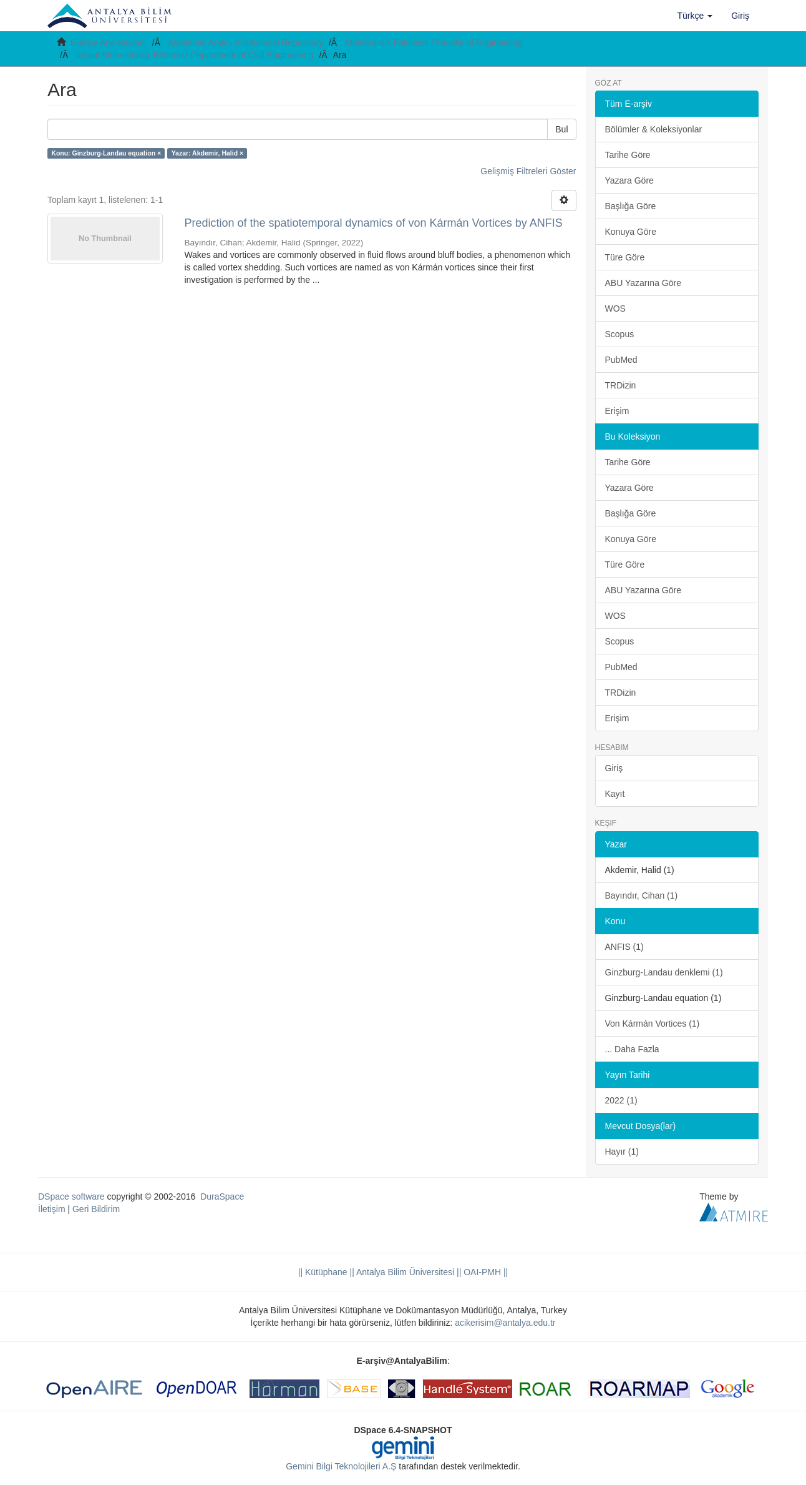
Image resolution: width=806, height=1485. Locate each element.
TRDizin (620, 385)
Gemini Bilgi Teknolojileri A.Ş (341, 1466)
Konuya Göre (631, 232)
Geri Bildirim (96, 1209)
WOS (615, 308)
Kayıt (615, 794)
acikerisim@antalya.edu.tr (505, 1323)
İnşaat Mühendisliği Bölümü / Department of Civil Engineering (195, 55)
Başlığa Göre (630, 206)
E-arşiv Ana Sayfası (108, 42)
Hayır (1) (622, 1152)
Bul (561, 129)
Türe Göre (625, 257)
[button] (695, 15)
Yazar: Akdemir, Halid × (207, 153)
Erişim (617, 411)
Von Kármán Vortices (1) (652, 1024)
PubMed (621, 360)
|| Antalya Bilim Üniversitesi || (404, 1272)
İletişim (52, 1209)
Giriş (614, 768)
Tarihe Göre (628, 155)
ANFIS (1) (624, 947)
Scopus (619, 334)
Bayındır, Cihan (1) (641, 895)
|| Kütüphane (322, 1272)
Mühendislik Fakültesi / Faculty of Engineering (434, 42)
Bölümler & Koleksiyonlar (653, 129)
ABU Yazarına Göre (643, 283)
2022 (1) (621, 1100)
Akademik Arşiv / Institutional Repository (245, 42)
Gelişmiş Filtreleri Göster (528, 171)
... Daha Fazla (632, 1049)
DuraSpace (222, 1196)
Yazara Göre (629, 180)
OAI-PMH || (484, 1272)
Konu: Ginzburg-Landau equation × (106, 153)
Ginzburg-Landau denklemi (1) (664, 972)
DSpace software (71, 1196)
